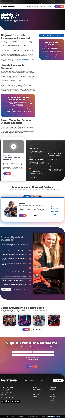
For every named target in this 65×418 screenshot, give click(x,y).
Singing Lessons (54, 212)
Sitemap (28, 406)
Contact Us (41, 3)
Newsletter (48, 1)
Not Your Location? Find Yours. (6, 395)
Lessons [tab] (21, 197)
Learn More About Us (19, 290)
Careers (35, 399)
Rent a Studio (52, 399)
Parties (36, 6)
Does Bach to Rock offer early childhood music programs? (16, 274)
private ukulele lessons (24, 59)
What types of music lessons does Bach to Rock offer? (16, 252)
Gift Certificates (53, 397)
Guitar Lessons (54, 209)
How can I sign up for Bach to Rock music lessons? (16, 285)
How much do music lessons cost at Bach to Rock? (16, 256)
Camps (32, 6)
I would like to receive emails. (32, 360)
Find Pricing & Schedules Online (51, 35)
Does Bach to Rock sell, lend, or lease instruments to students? (16, 260)
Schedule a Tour (36, 397)
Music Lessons (27, 6)
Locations (52, 402)
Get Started (6, 290)
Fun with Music (19, 103)
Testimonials (52, 393)
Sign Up (7, 173)
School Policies (36, 395)
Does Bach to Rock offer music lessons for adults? (16, 278)
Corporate (53, 390)
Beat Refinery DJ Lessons (54, 215)
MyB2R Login (36, 1)
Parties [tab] (43, 197)
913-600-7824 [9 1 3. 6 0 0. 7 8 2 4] (59, 1)
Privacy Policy (23, 406)
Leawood (36, 390)
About (45, 6)
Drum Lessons (54, 211)
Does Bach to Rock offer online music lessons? (16, 282)
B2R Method (52, 391)
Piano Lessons (54, 208)
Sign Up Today (59, 6)
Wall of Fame (50, 6)
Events (41, 6)
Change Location (17, 1)
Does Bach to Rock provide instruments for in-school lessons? (16, 265)
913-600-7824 (5, 397)
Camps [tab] (32, 197)
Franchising (42, 1)
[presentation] (32, 365)
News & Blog (52, 395)
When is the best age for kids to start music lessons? (16, 269)
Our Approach (51, 55)
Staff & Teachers (37, 391)
